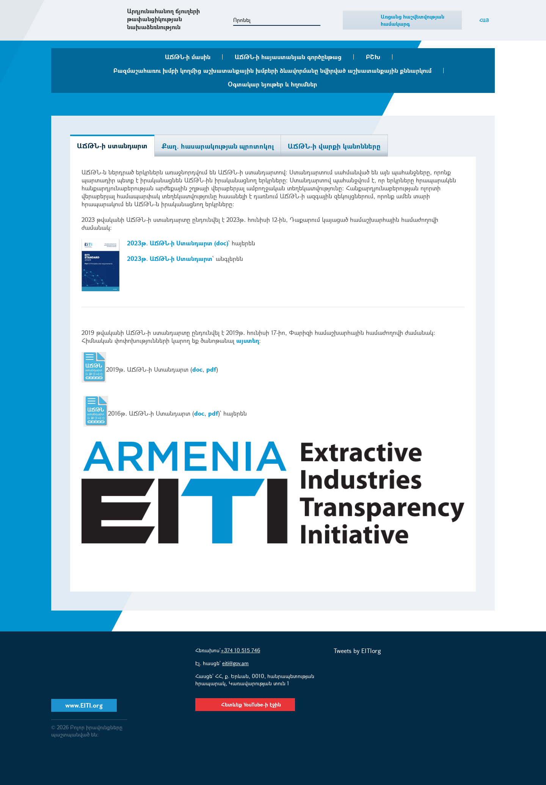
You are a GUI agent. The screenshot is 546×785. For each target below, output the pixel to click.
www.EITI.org (84, 705)
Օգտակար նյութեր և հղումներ (272, 84)
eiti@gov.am (235, 663)
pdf (211, 369)
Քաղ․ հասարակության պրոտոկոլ (218, 146)
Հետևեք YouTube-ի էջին (245, 704)
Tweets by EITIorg (357, 651)
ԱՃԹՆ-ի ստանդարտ (112, 145)
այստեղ (247, 340)
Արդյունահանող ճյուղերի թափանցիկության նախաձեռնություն (163, 19)
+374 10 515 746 (240, 650)
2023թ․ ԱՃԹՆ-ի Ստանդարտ (169, 258)
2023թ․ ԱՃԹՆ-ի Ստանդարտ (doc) (177, 243)
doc (197, 369)
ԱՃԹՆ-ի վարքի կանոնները (334, 146)
